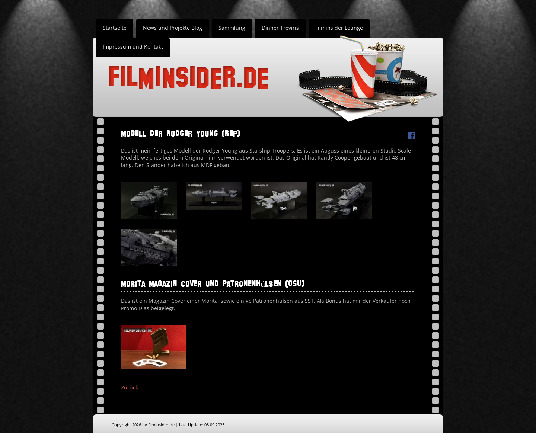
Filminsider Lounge (339, 27)
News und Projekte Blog (172, 27)
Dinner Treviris (280, 27)
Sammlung (231, 27)
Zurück (129, 387)
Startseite (115, 27)
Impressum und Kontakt (133, 46)
